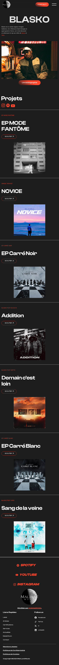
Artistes (6, 621)
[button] (53, 4)
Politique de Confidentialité (14, 650)
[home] (7, 4)
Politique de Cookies (11, 654)
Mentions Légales (10, 647)
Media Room (7, 636)
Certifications (8, 625)
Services (6, 628)
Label (5, 617)
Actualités (6, 632)
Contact (6, 640)
